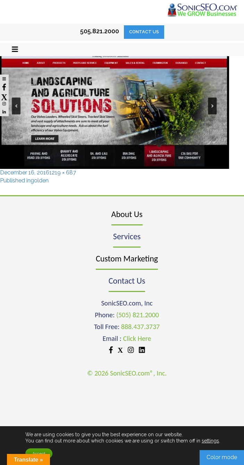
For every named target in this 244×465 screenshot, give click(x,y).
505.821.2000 (99, 31)
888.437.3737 (140, 326)
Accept (38, 453)
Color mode (222, 457)
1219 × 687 (62, 172)
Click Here (137, 338)
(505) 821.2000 (137, 315)
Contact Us (144, 31)
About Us (127, 214)
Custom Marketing (127, 258)
